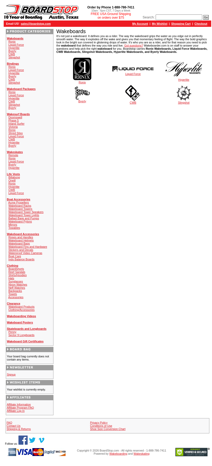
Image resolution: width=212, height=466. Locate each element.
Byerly (12, 51)
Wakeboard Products (21, 306)
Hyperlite (13, 47)
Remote (13, 155)
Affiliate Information (19, 404)
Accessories (15, 297)
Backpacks (15, 290)
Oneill (12, 180)
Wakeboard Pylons (20, 221)
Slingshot (14, 57)
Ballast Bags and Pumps (23, 218)
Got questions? (133, 45)
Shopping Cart (180, 23)
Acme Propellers (18, 202)
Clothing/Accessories (21, 309)
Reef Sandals (16, 271)
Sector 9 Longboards (21, 335)
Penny (12, 331)
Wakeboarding (118, 453)
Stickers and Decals (20, 249)
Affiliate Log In (15, 410)
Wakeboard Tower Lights (23, 215)
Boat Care (14, 256)
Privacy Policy (98, 422)
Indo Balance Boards (21, 259)
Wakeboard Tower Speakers (25, 212)
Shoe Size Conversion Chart (107, 428)
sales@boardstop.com (36, 23)
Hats (11, 278)
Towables (14, 227)
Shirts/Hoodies (17, 275)
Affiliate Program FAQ (20, 407)
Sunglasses (15, 281)
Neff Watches (16, 287)
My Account (140, 23)
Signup (11, 374)
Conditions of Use (101, 425)
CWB (11, 54)
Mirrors (12, 224)
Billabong (14, 177)
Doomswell (15, 117)
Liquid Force (16, 44)
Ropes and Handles (20, 237)
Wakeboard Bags (19, 243)
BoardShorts (16, 268)
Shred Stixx (15, 133)
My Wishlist (159, 23)
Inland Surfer (16, 123)
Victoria (13, 126)
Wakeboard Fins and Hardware (27, 246)
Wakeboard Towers (20, 208)
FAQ (9, 422)
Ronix (12, 41)
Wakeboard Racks (19, 205)
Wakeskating (142, 453)
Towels (12, 294)
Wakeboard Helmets (21, 240)
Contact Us (14, 425)
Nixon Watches (17, 284)
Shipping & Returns (19, 428)
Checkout (201, 23)
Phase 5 (13, 120)
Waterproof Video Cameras (25, 253)
